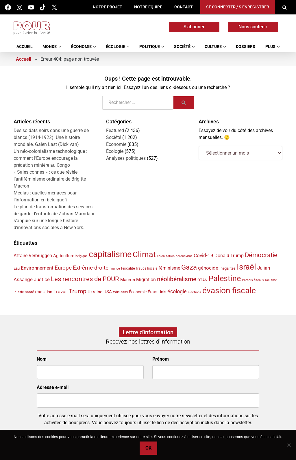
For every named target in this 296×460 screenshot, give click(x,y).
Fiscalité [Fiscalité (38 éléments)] (128, 268)
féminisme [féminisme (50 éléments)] (169, 268)
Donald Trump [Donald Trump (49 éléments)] (229, 255)
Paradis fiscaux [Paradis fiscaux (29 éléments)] (253, 280)
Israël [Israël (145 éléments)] (246, 267)
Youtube (31, 7)
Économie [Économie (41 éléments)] (138, 292)
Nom (42, 359)
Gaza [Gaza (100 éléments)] (189, 267)
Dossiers (245, 46)
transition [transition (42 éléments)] (43, 292)
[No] (289, 445)
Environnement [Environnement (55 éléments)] (37, 268)
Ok (150, 449)
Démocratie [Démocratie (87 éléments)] (261, 255)
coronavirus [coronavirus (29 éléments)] (184, 256)
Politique (149, 46)
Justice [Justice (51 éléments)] (42, 279)
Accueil (24, 46)
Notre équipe (148, 7)
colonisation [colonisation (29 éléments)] (166, 256)
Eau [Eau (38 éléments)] (17, 268)
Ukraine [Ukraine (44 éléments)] (95, 291)
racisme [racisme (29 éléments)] (271, 280)
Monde (49, 46)
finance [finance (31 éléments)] (115, 268)
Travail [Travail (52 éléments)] (60, 291)
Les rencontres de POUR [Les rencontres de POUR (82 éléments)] (85, 279)
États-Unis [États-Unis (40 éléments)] (157, 292)
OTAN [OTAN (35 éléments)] (202, 280)
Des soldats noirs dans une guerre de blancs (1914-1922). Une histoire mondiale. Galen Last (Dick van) (51, 137)
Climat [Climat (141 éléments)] (144, 254)
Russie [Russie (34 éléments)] (19, 292)
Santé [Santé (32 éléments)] (29, 292)
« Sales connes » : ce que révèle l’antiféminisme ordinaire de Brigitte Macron (50, 179)
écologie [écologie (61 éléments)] (177, 291)
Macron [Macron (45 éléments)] (127, 279)
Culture (213, 46)
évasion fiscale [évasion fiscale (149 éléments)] (229, 290)
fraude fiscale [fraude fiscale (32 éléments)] (146, 268)
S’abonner (194, 26)
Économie (81, 46)
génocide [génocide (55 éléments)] (208, 268)
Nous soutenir (252, 26)
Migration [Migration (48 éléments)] (146, 279)
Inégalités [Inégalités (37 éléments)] (227, 268)
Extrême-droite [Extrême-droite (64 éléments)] (90, 267)
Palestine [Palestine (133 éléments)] (224, 278)
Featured (115, 130)
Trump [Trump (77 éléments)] (77, 291)
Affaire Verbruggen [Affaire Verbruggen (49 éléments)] (33, 255)
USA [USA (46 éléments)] (107, 291)
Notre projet (107, 7)
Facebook (8, 7)
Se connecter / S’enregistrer (237, 7)
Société (182, 46)
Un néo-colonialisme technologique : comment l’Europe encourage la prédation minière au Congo (50, 158)
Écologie (115, 46)
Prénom (160, 359)
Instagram (19, 7)
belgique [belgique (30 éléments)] (81, 256)
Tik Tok (42, 7)
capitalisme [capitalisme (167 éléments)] (110, 254)
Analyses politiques (126, 158)
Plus (270, 46)
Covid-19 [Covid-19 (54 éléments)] (203, 255)
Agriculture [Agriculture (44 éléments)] (63, 255)
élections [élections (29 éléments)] (194, 292)
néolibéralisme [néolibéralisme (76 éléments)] (176, 279)
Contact (183, 7)
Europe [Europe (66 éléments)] (63, 267)
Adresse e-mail (53, 387)
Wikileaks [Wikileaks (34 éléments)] (120, 292)
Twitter (54, 7)
